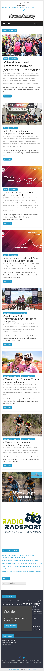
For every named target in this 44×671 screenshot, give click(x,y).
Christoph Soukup (15, 75)
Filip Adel (32, 75)
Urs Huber (33, 453)
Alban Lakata (27, 601)
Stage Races (13, 58)
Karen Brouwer (19, 78)
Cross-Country (24, 75)
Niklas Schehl (23, 83)
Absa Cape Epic (6, 601)
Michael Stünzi (12, 208)
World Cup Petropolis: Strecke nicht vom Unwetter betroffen (21, 572)
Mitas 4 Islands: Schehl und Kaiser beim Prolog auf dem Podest (21, 259)
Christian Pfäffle (15, 604)
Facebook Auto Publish (14, 669)
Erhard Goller (18, 73)
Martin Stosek (18, 81)
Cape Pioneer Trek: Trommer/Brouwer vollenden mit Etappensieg (20, 319)
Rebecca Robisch (33, 83)
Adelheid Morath (16, 601)
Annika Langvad (36, 601)
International (8, 313)
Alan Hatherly (28, 324)
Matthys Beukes (7, 329)
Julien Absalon (37, 614)
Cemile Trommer (29, 263)
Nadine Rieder (32, 626)
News (5, 58)
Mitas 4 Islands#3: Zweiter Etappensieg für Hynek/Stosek (19, 132)
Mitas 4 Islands (24, 144)
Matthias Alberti (27, 81)
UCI (34, 629)
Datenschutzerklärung (9, 642)
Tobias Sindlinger (16, 331)
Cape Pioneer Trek (14, 387)
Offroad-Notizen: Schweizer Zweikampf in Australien (17, 443)
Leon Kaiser (36, 78)
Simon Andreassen (31, 392)
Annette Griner (29, 73)
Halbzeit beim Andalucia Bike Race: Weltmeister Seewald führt (22, 563)
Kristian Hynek (28, 78)
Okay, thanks (10, 625)
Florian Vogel (33, 609)
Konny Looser (30, 389)
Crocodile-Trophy (15, 450)
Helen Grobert (32, 611)
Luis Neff (10, 205)
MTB (18, 83)
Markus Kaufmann (8, 81)
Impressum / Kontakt (9, 640)
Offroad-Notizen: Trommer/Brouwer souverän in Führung (21, 380)
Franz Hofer (28, 200)
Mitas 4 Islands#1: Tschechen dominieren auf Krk (18, 194)
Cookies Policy (6, 644)
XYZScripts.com (32, 669)
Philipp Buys (28, 329)
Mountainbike (12, 83)
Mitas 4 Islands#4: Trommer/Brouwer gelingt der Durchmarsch (21, 66)
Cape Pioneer (28, 447)
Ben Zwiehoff (6, 604)
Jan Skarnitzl (10, 78)
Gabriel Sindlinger (24, 326)
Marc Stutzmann (17, 205)
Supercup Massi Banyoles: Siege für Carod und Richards (20, 560)
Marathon (16, 376)
